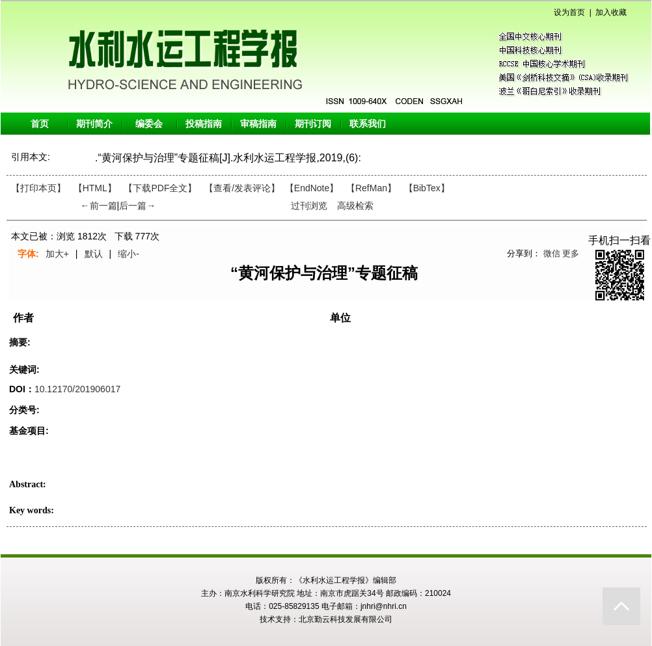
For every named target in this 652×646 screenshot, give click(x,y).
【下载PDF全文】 (160, 188)
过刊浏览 (309, 205)
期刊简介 (94, 123)
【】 (242, 188)
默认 (94, 254)
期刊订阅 (313, 123)
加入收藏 (611, 12)
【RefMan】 (371, 188)
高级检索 (355, 205)
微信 (551, 253)
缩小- (128, 254)
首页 (40, 123)
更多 (570, 253)
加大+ (57, 254)
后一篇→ (137, 205)
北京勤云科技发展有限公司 (345, 619)
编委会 (149, 123)
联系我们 (367, 123)
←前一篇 (99, 205)
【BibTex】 (427, 188)
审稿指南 (258, 123)
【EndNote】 (311, 188)
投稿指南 (203, 123)
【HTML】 (95, 188)
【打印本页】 (38, 188)
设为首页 (569, 12)
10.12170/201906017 (77, 389)
